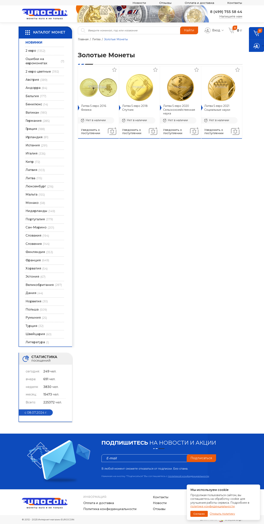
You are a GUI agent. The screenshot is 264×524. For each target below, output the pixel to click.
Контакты (234, 3)
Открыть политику (222, 513)
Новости (139, 3)
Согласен (199, 513)
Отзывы (165, 3)
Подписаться (201, 458)
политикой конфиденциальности (188, 476)
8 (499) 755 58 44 (226, 12)
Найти (189, 30)
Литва (96, 39)
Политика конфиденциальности (110, 509)
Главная (83, 39)
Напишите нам (230, 16)
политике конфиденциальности (212, 506)
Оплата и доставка (199, 3)
